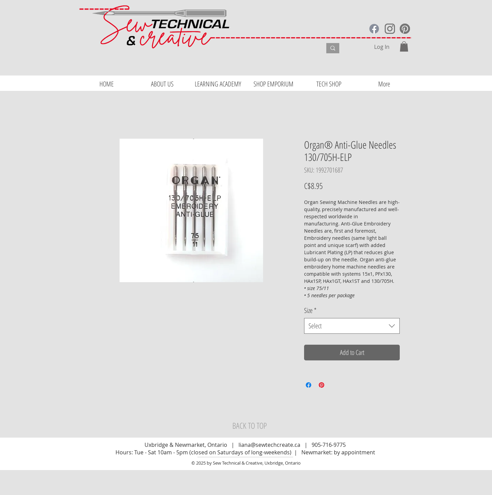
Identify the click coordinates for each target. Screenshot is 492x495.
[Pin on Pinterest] (321, 385)
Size (310, 310)
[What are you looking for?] (275, 49)
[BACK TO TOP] (249, 425)
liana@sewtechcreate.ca (269, 445)
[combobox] (352, 326)
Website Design (98, 492)
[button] (404, 46)
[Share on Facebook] (308, 385)
